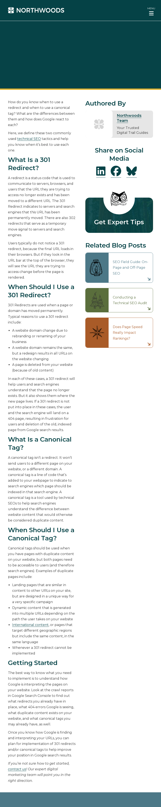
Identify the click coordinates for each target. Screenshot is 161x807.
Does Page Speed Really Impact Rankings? (128, 332)
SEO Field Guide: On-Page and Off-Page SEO (130, 267)
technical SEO (29, 139)
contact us (17, 769)
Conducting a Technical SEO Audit (130, 300)
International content (30, 625)
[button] (151, 11)
